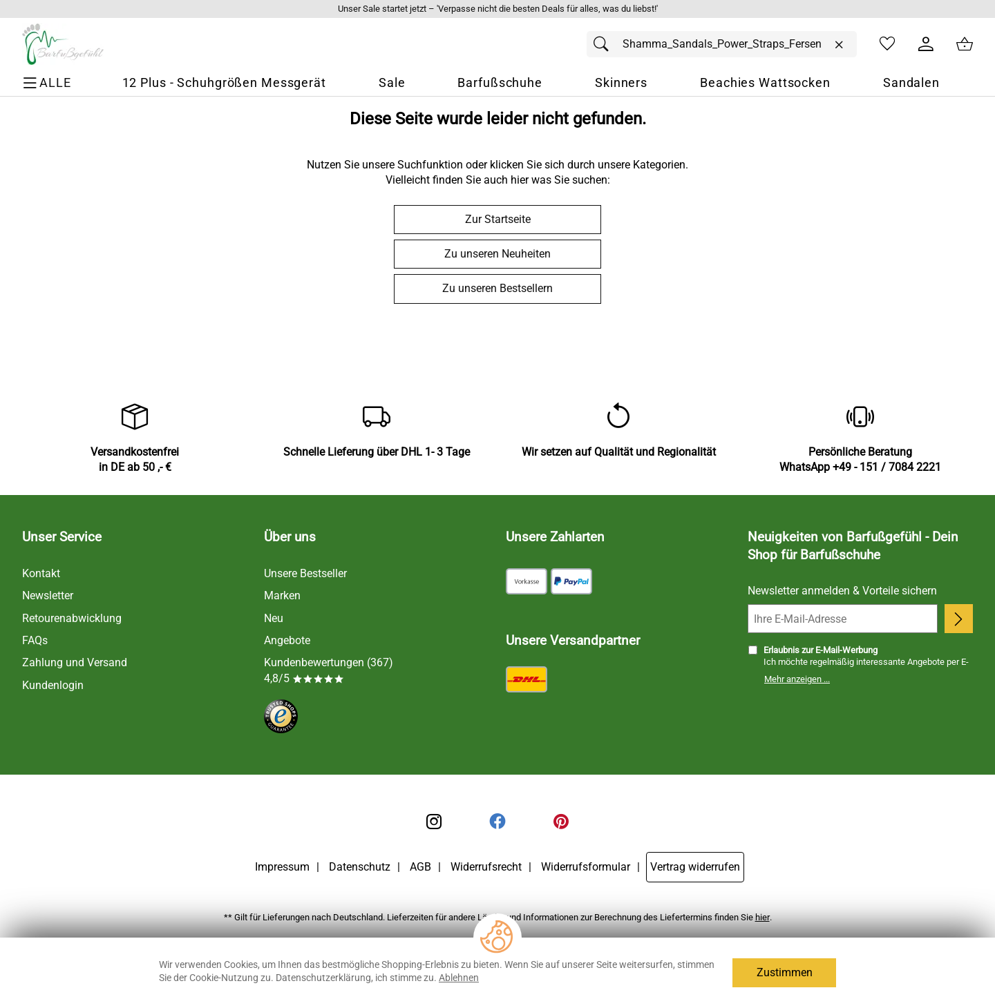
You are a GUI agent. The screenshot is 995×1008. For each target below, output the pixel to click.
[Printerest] (561, 821)
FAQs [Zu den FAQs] (35, 640)
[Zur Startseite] (63, 44)
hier (762, 917)
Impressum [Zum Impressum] (282, 866)
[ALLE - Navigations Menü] (49, 83)
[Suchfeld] (722, 44)
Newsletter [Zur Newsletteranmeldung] (47, 595)
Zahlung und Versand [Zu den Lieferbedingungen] (74, 662)
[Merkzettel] (887, 44)
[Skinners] (621, 83)
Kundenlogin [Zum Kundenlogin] (53, 685)
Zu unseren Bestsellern (497, 288)
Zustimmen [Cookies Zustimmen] (785, 972)
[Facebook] (497, 821)
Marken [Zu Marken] (282, 595)
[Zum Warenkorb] (964, 44)
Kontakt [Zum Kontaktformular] (41, 573)
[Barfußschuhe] (499, 83)
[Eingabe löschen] (839, 45)
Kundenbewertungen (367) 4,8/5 (328, 670)
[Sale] (392, 83)
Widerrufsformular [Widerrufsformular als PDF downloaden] (585, 866)
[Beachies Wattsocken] (765, 83)
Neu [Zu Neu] (273, 618)
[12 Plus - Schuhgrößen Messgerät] (224, 83)
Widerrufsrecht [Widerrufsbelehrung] (486, 866)
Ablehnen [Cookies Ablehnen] (459, 977)
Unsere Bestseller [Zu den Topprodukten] (305, 573)
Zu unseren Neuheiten (497, 253)
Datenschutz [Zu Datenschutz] (359, 866)
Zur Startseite (498, 219)
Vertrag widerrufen (695, 866)
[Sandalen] (911, 83)
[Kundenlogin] (926, 44)
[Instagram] (434, 821)
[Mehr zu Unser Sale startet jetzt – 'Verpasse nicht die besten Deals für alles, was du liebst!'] (497, 9)
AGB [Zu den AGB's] (420, 866)
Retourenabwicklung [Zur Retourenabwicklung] (72, 618)
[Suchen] (604, 44)
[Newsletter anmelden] (959, 618)
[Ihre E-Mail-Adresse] (843, 618)
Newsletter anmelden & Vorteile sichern (842, 590)
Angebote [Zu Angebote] (287, 640)
